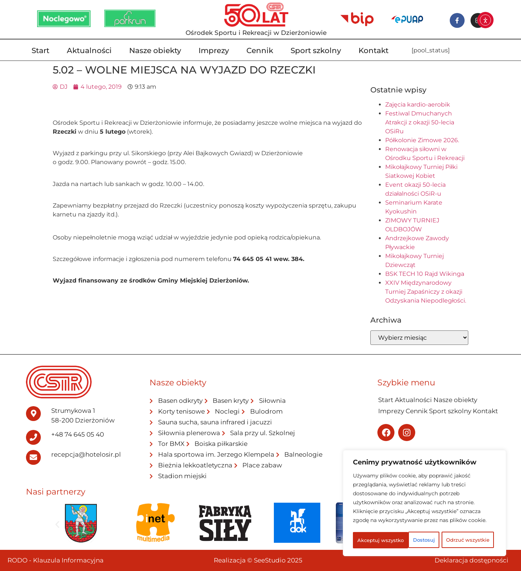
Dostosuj (381, 524)
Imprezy (214, 50)
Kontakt (373, 50)
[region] (424, 495)
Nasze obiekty (155, 50)
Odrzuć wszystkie (453, 524)
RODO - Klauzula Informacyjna (55, 560)
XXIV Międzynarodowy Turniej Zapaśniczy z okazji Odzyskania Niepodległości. (425, 291)
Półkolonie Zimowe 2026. (422, 140)
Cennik (259, 50)
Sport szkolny (316, 50)
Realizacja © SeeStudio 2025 (258, 560)
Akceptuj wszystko (425, 540)
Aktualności (89, 50)
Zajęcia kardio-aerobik (417, 104)
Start (40, 50)
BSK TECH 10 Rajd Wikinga (424, 273)
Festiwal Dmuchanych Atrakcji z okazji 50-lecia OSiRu (419, 122)
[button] (57, 524)
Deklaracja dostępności (471, 560)
